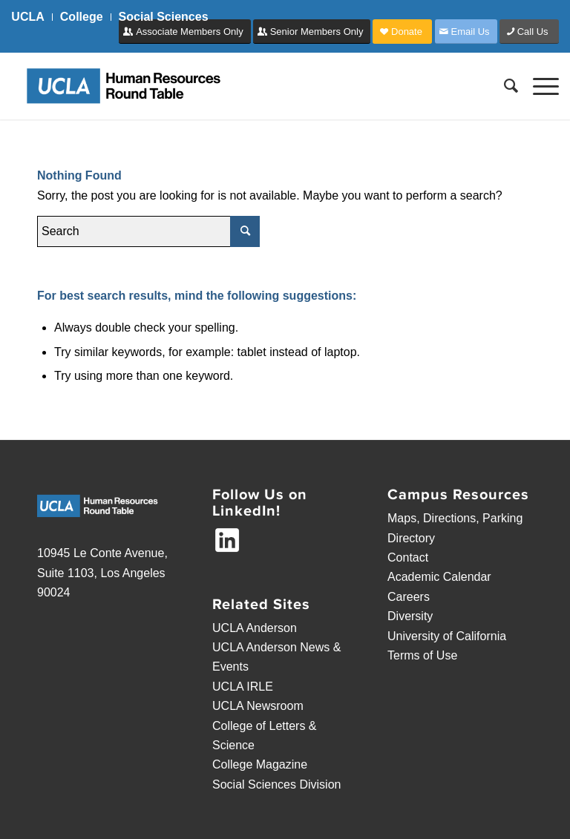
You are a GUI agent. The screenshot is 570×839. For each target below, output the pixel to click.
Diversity (410, 616)
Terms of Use (422, 655)
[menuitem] (31, 17)
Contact (407, 557)
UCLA (27, 16)
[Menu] (538, 86)
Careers (408, 596)
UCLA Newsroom (258, 706)
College (81, 16)
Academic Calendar (439, 576)
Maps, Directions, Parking (454, 518)
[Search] (503, 86)
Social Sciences (164, 16)
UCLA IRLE (242, 686)
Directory (411, 538)
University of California (446, 636)
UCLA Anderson (254, 628)
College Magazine (259, 764)
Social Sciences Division (276, 784)
